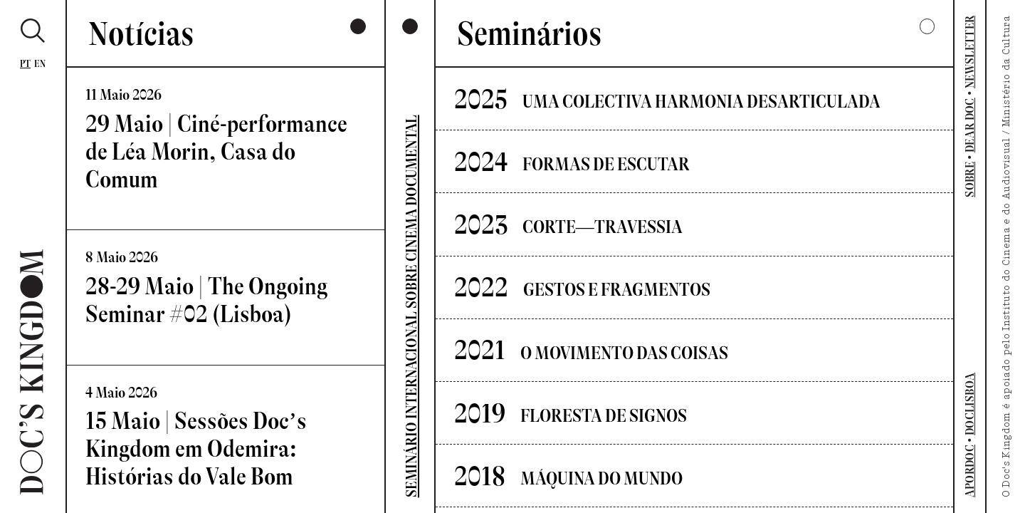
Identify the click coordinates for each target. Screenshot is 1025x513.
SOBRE (970, 179)
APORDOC (970, 471)
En (40, 63)
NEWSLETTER (970, 52)
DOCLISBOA (970, 404)
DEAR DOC (970, 125)
